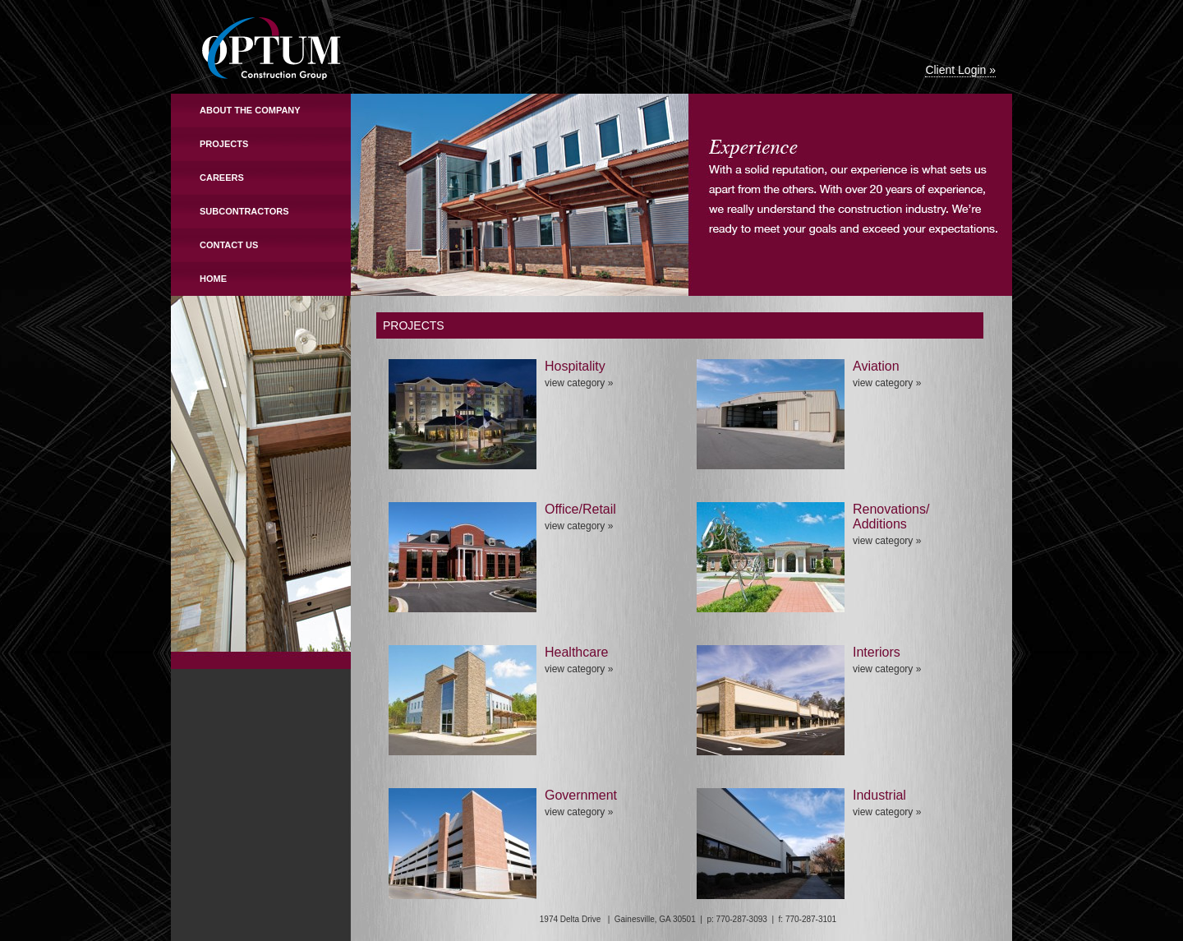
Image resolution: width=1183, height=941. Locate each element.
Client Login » (960, 69)
